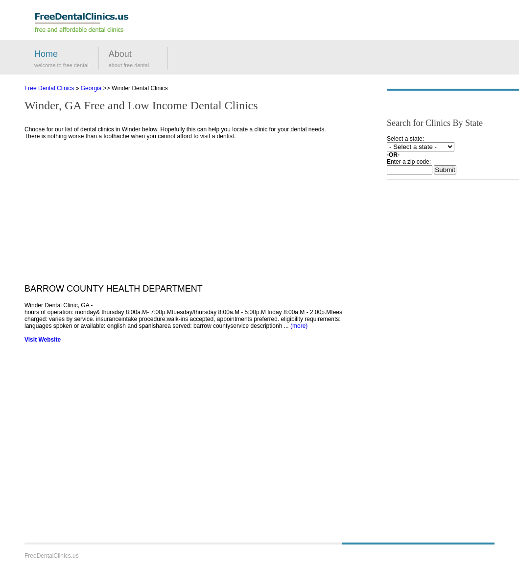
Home (46, 54)
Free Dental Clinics (49, 88)
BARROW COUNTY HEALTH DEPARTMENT (113, 289)
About (120, 54)
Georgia (91, 88)
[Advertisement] (183, 215)
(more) (298, 325)
